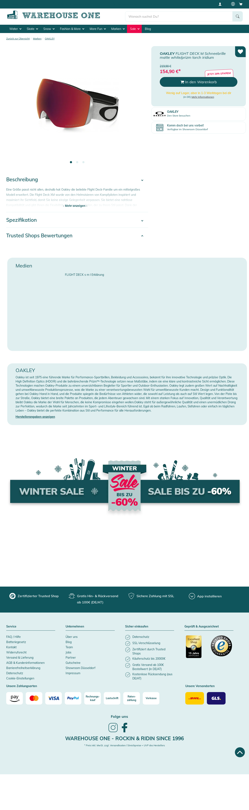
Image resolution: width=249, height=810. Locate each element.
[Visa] (53, 697)
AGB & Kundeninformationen (25, 662)
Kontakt (11, 646)
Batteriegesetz (16, 641)
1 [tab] (71, 162)
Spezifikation (21, 219)
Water (15, 28)
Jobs (68, 652)
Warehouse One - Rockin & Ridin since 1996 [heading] (124, 738)
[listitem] (149, 636)
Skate (32, 28)
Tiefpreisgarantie (127, 4)
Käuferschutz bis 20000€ (162, 4)
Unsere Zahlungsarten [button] (21, 685)
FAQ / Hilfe (13, 636)
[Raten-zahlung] (131, 697)
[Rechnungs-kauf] (92, 697)
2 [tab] (77, 162)
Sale (134, 28)
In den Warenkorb (199, 81)
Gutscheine (73, 662)
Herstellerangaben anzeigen (35, 416)
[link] (113, 731)
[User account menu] (221, 3)
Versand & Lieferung (19, 657)
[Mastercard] (34, 697)
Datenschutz (14, 672)
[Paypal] (73, 697)
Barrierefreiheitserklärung (23, 667)
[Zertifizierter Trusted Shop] (196, 648)
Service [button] (11, 626)
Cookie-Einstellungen (20, 678)
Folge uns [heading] (119, 715)
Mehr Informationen (203, 96)
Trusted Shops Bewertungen (39, 235)
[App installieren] (205, 595)
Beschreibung (22, 179)
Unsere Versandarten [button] (200, 685)
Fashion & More (72, 28)
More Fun (98, 28)
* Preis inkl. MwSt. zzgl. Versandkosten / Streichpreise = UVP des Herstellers (124, 744)
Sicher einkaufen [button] (136, 626)
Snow (49, 28)
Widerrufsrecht (16, 652)
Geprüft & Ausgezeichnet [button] (201, 626)
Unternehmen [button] (75, 626)
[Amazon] (14, 697)
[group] (34, 595)
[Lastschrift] (112, 697)
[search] (179, 15)
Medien (24, 265)
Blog (148, 28)
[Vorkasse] (151, 697)
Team (69, 646)
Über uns (72, 636)
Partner (71, 657)
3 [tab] (83, 162)
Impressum (73, 672)
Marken (118, 28)
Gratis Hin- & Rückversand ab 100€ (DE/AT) (81, 4)
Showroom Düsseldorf (80, 667)
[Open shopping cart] (241, 4)
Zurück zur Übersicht (18, 37)
